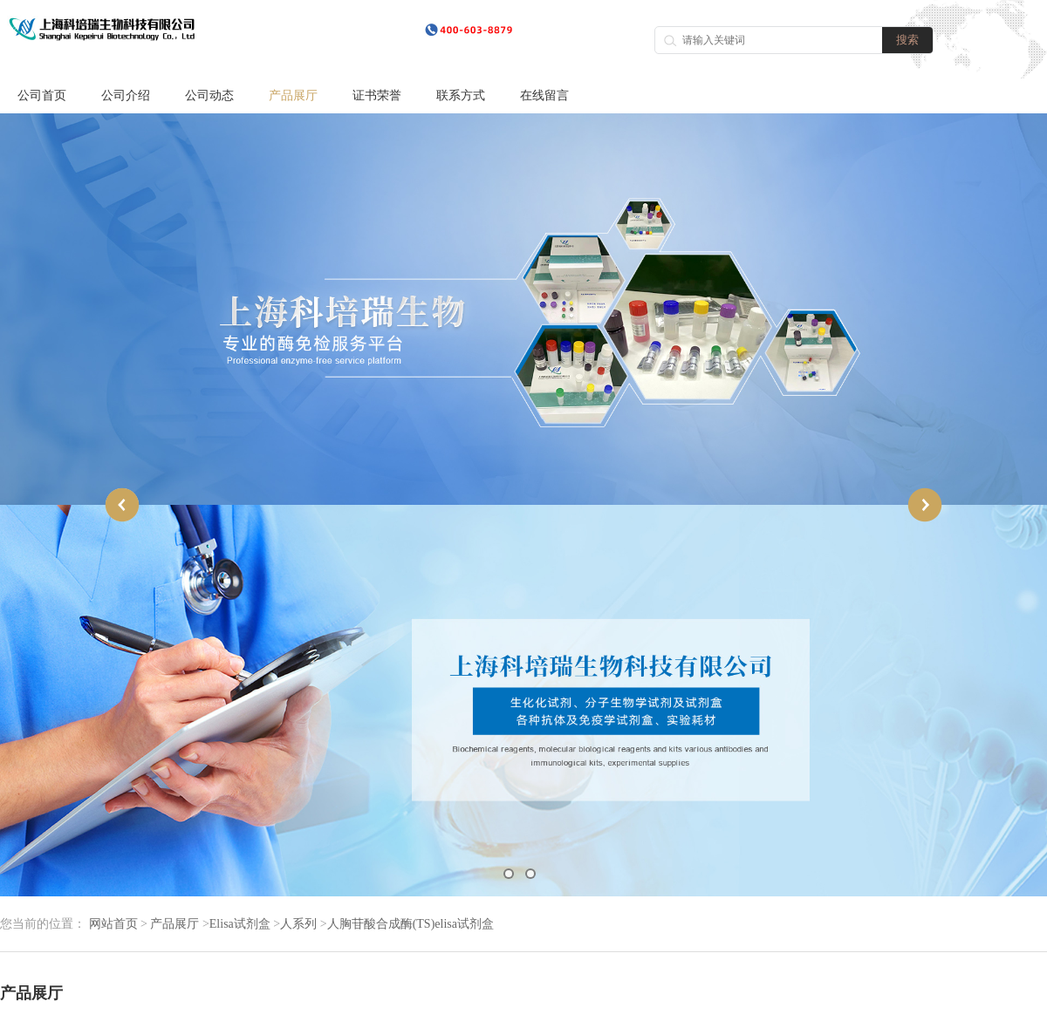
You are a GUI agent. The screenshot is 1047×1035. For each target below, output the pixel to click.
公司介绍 (125, 95)
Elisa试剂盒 (239, 923)
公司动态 (209, 95)
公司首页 (41, 95)
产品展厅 (293, 95)
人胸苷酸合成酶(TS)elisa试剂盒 (410, 923)
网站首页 (113, 923)
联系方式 (460, 95)
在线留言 (544, 95)
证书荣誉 (376, 95)
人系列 (298, 923)
